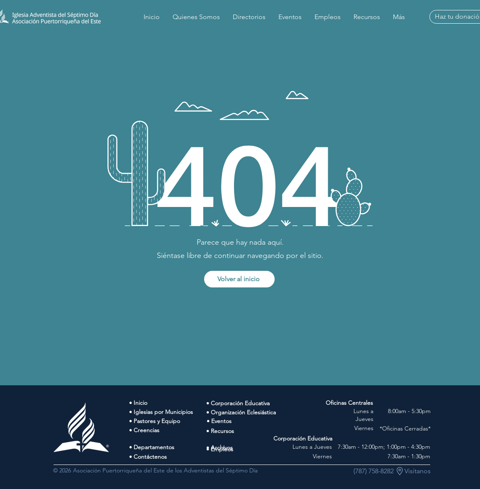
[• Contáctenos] (167, 457)
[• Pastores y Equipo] (167, 421)
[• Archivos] (243, 447)
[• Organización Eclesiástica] (243, 412)
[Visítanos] (417, 471)
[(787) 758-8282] (374, 471)
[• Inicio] (167, 403)
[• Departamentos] (167, 447)
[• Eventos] (244, 421)
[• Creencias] (167, 430)
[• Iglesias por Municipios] (167, 412)
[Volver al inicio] (239, 279)
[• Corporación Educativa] (243, 403)
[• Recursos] (243, 431)
